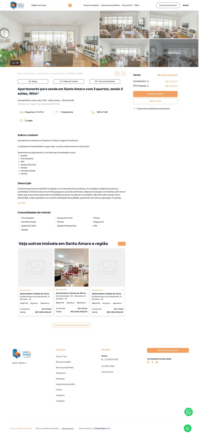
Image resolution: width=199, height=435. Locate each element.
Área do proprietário (110, 5)
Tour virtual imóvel (105, 81)
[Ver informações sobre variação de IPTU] (148, 86)
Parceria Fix (61, 373)
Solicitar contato (155, 94)
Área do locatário (91, 5)
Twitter (59, 390)
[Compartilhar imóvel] (123, 73)
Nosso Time (61, 356)
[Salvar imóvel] (117, 73)
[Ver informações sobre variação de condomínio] (148, 81)
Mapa (33, 81)
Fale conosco (107, 372)
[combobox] (50, 5)
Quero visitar (155, 101)
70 (15, 63)
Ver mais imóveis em (71, 325)
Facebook (60, 395)
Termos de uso (67, 428)
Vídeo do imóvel (69, 81)
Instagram (60, 401)
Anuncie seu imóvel (168, 5)
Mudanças (60, 379)
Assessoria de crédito (65, 384)
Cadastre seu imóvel (167, 350)
